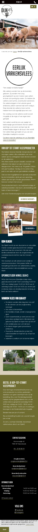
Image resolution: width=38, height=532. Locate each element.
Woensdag (6, 488)
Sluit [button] (4, 529)
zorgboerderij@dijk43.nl (19, 461)
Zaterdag (6, 493)
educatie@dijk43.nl (19, 476)
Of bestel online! (7, 498)
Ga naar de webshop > (27, 199)
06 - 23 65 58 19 (19, 449)
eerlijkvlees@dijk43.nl (19, 468)
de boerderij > (30, 228)
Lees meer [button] (30, 524)
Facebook (19, 510)
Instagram (19, 512)
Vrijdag (6, 491)
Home (15, 51)
